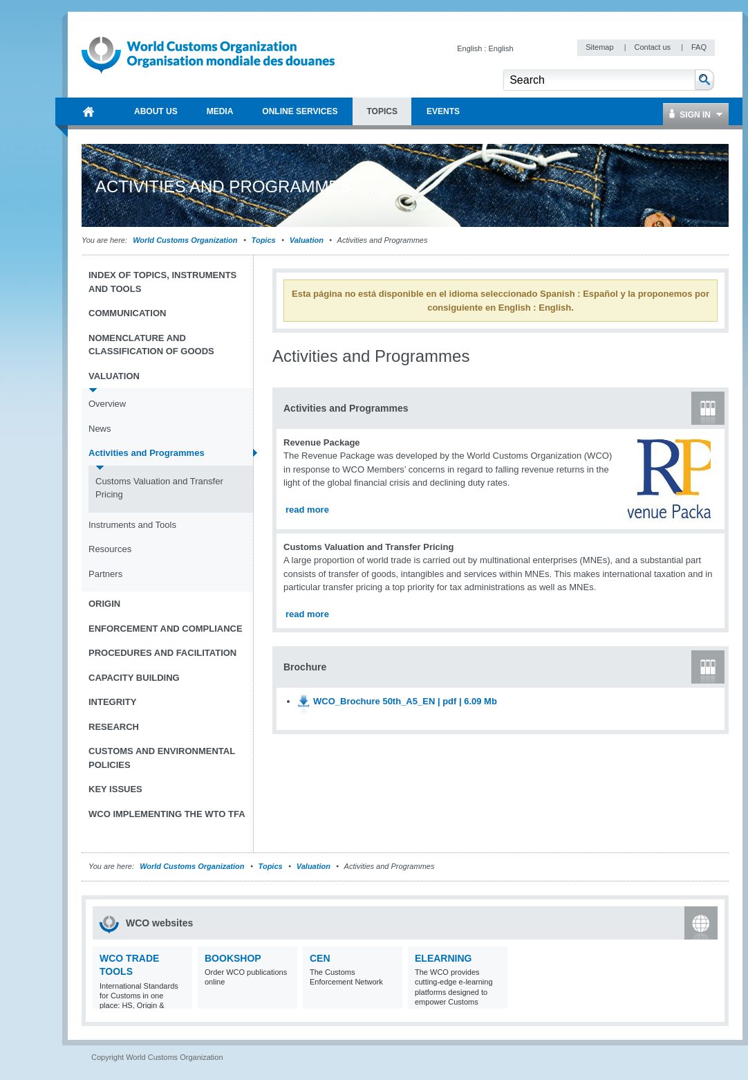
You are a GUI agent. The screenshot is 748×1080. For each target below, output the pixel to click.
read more (307, 509)
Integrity (112, 702)
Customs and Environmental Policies (161, 758)
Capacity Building (134, 677)
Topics (264, 240)
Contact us (653, 47)
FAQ (699, 47)
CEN (320, 958)
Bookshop (233, 958)
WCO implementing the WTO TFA (166, 814)
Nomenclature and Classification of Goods (151, 345)
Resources (109, 549)
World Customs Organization (186, 240)
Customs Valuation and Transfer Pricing (159, 488)
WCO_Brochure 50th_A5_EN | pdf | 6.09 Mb (405, 701)
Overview (107, 404)
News (99, 428)
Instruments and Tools (132, 525)
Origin (104, 603)
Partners (105, 574)
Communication (127, 313)
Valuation (307, 240)
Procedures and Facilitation (162, 653)
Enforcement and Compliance (165, 628)
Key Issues (115, 789)
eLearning (443, 958)
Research (113, 727)
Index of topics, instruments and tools (162, 282)
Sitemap (600, 47)
